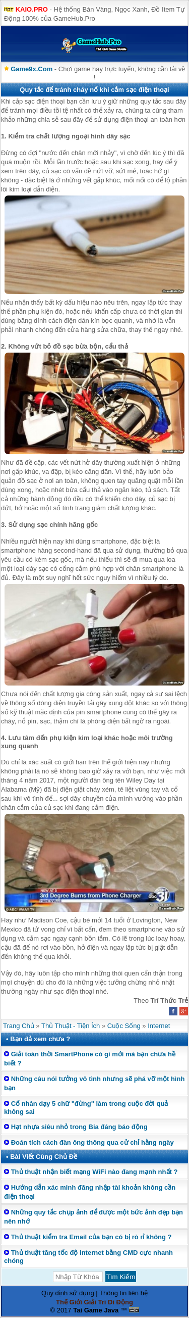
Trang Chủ (18, 1026)
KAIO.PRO (32, 9)
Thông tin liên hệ (123, 1293)
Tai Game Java (95, 1310)
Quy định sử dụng (67, 1293)
